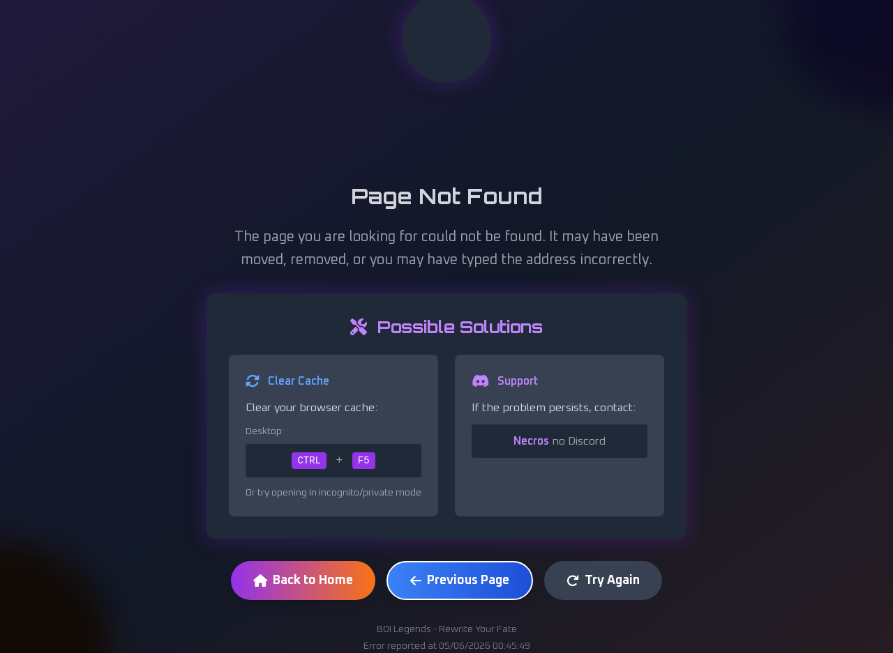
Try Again (603, 580)
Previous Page (459, 580)
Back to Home (303, 580)
